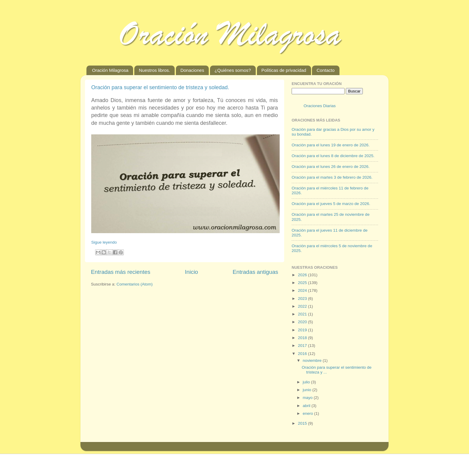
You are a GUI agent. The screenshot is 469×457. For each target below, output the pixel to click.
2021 (303, 314)
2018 (303, 337)
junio (307, 390)
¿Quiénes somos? (232, 70)
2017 (303, 345)
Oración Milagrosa (110, 70)
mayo (308, 397)
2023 (303, 298)
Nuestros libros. (154, 70)
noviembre (313, 360)
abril (307, 405)
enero (308, 413)
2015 (303, 423)
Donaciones (192, 70)
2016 (303, 353)
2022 (303, 306)
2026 (303, 275)
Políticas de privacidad (283, 70)
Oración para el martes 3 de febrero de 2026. (332, 177)
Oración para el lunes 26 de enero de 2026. (330, 166)
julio (307, 382)
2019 (303, 330)
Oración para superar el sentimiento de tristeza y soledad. (160, 87)
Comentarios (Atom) (135, 284)
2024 (303, 290)
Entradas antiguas (255, 272)
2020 (303, 322)
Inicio (191, 272)
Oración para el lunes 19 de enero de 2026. (330, 145)
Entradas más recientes (120, 272)
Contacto (325, 70)
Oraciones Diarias (320, 106)
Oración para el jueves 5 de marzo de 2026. (331, 203)
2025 (303, 282)
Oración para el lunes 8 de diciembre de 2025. (333, 156)
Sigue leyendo (104, 242)
